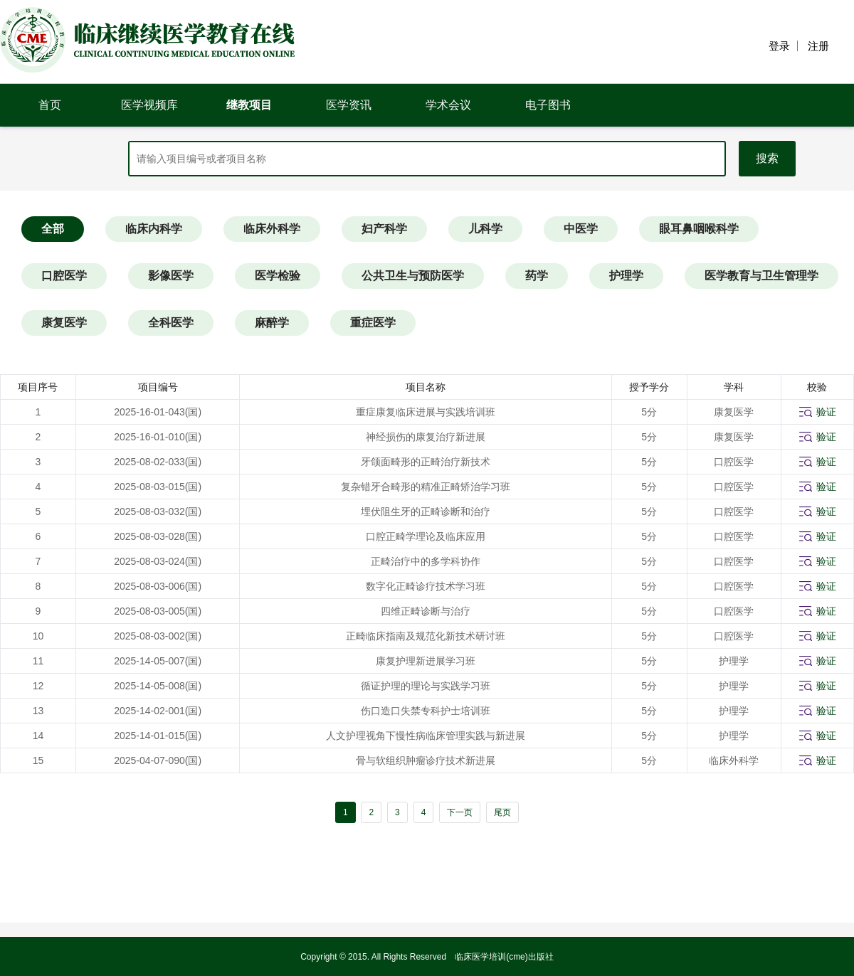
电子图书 (548, 105)
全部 (52, 229)
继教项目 (249, 105)
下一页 (460, 812)
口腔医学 (64, 276)
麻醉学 (272, 323)
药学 (536, 276)
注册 (818, 46)
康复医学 (64, 323)
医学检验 (277, 276)
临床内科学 (153, 229)
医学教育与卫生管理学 (761, 276)
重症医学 (373, 323)
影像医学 (171, 276)
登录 (779, 46)
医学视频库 (149, 105)
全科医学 (171, 323)
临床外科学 (271, 229)
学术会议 (448, 105)
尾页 (502, 812)
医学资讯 (348, 105)
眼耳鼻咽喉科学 (699, 229)
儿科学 (485, 229)
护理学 (626, 276)
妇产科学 (384, 229)
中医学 (581, 229)
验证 (826, 412)
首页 (49, 105)
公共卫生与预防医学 (413, 276)
